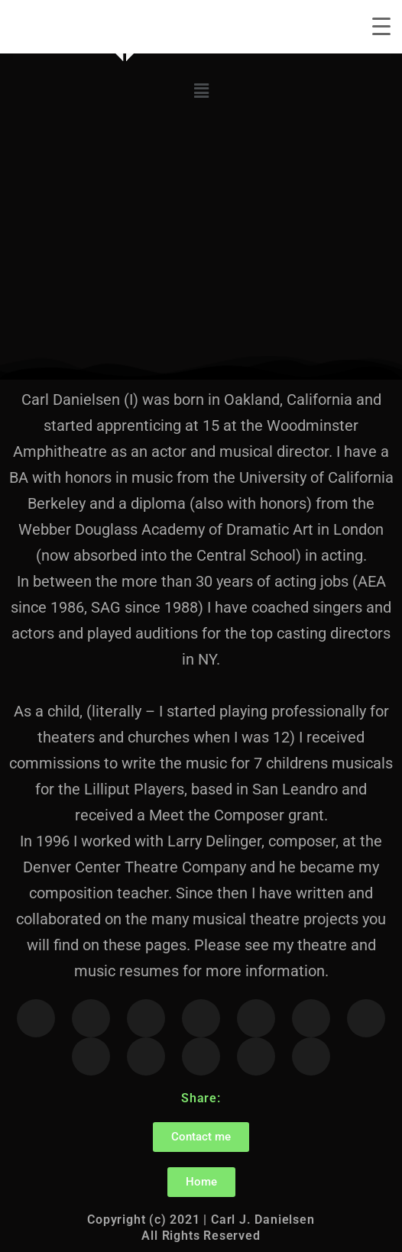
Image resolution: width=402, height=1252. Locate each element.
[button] (201, 90)
